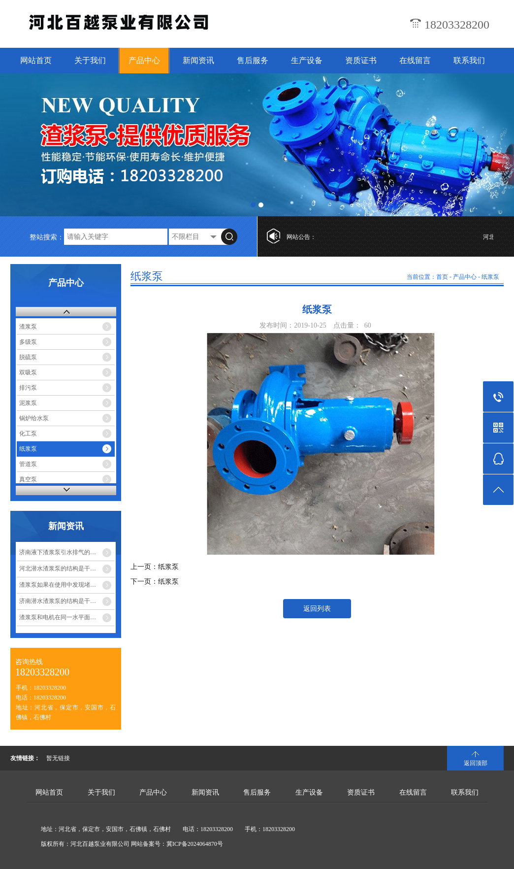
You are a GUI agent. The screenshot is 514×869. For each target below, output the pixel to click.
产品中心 (144, 60)
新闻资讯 (198, 60)
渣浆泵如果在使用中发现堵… (57, 584)
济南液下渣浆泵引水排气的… (57, 552)
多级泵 (28, 341)
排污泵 (28, 387)
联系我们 (469, 60)
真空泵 (28, 479)
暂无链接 (58, 758)
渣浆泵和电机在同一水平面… (57, 617)
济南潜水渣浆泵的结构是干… (57, 601)
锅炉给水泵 (34, 418)
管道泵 (28, 464)
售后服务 (252, 60)
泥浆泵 (28, 403)
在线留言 (415, 60)
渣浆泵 (28, 326)
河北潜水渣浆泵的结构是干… (57, 568)
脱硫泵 (28, 357)
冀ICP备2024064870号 (194, 843)
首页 (442, 276)
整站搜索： (47, 237)
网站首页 (36, 60)
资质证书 (361, 60)
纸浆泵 (28, 448)
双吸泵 (28, 372)
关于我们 (90, 60)
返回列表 (317, 608)
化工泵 (28, 433)
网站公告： (301, 237)
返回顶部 (475, 763)
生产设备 (306, 60)
